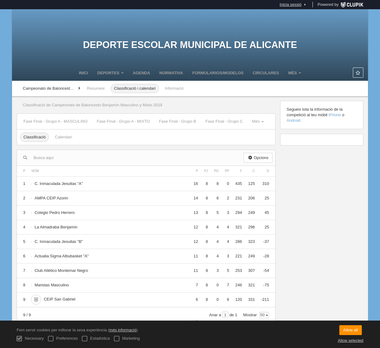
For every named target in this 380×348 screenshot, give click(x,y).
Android (293, 120)
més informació (123, 330)
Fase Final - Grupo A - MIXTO (123, 121)
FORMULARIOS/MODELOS (217, 73)
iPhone (335, 115)
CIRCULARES (266, 73)
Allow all (350, 330)
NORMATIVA (171, 73)
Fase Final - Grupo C (224, 121)
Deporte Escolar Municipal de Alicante (190, 44)
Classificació (34, 137)
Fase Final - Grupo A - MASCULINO (55, 121)
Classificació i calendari (135, 88)
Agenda (141, 73)
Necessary (30, 338)
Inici (83, 73)
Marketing (127, 338)
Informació (174, 88)
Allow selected (350, 340)
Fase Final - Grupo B (177, 121)
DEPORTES (110, 73)
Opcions (257, 157)
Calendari (63, 137)
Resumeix (96, 88)
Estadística (96, 338)
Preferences (63, 338)
